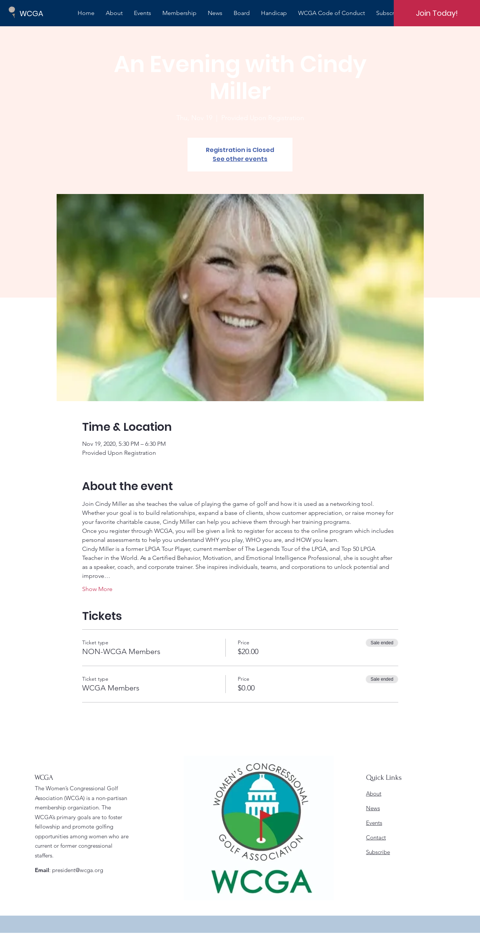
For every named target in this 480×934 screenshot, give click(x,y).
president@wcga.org (77, 870)
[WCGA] (45, 13)
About (373, 793)
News (373, 808)
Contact (376, 837)
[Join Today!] (437, 13)
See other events (240, 159)
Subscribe (378, 852)
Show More (97, 589)
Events (374, 822)
